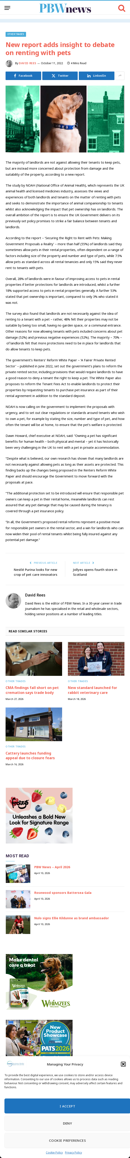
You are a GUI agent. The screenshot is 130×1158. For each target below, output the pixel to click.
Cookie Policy (54, 1152)
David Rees (27, 63)
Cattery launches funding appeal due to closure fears (30, 755)
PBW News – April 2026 (52, 867)
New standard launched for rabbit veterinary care (92, 690)
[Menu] (7, 8)
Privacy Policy (73, 1152)
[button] (123, 1064)
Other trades (15, 34)
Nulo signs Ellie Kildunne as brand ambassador (71, 918)
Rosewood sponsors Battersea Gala (62, 892)
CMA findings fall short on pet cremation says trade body (32, 690)
